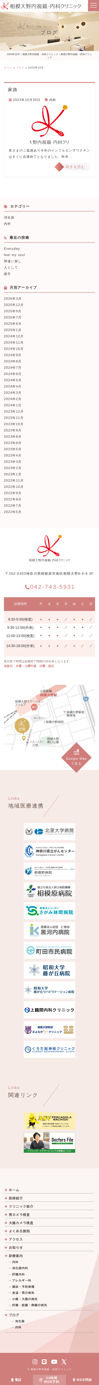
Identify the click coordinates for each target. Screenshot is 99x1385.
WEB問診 (82, 1379)
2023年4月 (13, 455)
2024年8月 (13, 361)
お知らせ (16, 1247)
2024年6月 (13, 374)
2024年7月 (13, 367)
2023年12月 (14, 411)
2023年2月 (13, 468)
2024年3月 (13, 392)
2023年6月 (13, 443)
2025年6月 (13, 323)
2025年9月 (13, 311)
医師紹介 (16, 1198)
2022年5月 (13, 512)
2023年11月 (14, 417)
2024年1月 (13, 405)
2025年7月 (13, 317)
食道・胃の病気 (23, 1293)
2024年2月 (13, 399)
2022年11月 (14, 480)
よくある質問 (19, 1231)
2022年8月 (13, 499)
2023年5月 (13, 449)
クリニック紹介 (21, 1206)
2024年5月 (13, 380)
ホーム (14, 1190)
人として (11, 267)
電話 (16, 1379)
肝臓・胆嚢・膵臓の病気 (29, 1305)
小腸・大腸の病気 (25, 1299)
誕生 (7, 273)
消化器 (9, 217)
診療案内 (16, 1255)
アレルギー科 (21, 1280)
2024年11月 (14, 342)
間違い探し (13, 261)
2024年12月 (14, 336)
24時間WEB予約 (49, 1379)
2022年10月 (14, 486)
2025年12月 (14, 305)
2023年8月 (13, 436)
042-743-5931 (50, 586)
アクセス (16, 1239)
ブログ (14, 1315)
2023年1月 (13, 474)
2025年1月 (13, 330)
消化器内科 (20, 1268)
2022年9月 (13, 493)
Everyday (12, 248)
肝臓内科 (18, 1274)
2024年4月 (13, 386)
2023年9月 (13, 430)
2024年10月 (14, 348)
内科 (52, 100)
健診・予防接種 (23, 1286)
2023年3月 (13, 461)
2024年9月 (13, 355)
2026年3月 (13, 298)
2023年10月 (14, 424)
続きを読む (75, 167)
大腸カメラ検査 (21, 1222)
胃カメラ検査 (19, 1214)
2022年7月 (13, 505)
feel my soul (14, 255)
